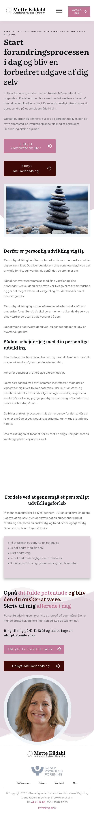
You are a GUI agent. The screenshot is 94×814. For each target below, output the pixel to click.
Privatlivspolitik (47, 807)
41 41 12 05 (38, 802)
